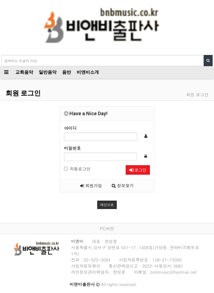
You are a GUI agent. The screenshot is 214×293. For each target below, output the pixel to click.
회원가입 (91, 185)
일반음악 (48, 72)
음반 (66, 72)
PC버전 (107, 228)
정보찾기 (123, 185)
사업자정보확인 (85, 266)
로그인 (137, 170)
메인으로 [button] (107, 205)
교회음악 (24, 72)
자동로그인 (77, 169)
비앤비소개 (88, 72)
